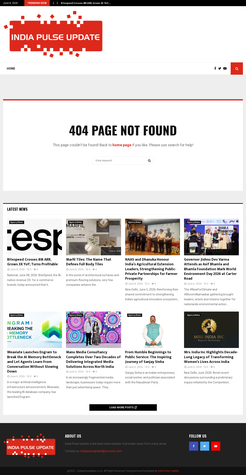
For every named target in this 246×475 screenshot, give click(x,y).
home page (121, 145)
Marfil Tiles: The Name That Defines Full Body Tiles (88, 262)
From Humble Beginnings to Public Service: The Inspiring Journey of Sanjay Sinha (148, 357)
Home (11, 68)
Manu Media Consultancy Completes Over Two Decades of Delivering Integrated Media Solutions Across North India (93, 359)
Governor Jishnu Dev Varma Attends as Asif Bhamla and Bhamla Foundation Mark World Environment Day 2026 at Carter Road (210, 269)
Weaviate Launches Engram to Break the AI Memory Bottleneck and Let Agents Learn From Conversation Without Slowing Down (34, 362)
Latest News (17, 209)
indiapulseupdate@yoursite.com (101, 451)
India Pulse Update (168, 470)
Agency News (16, 222)
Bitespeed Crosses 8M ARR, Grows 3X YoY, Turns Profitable (32, 262)
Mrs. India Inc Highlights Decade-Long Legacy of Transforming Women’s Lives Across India (211, 357)
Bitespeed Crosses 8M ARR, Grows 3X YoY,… (86, 3)
